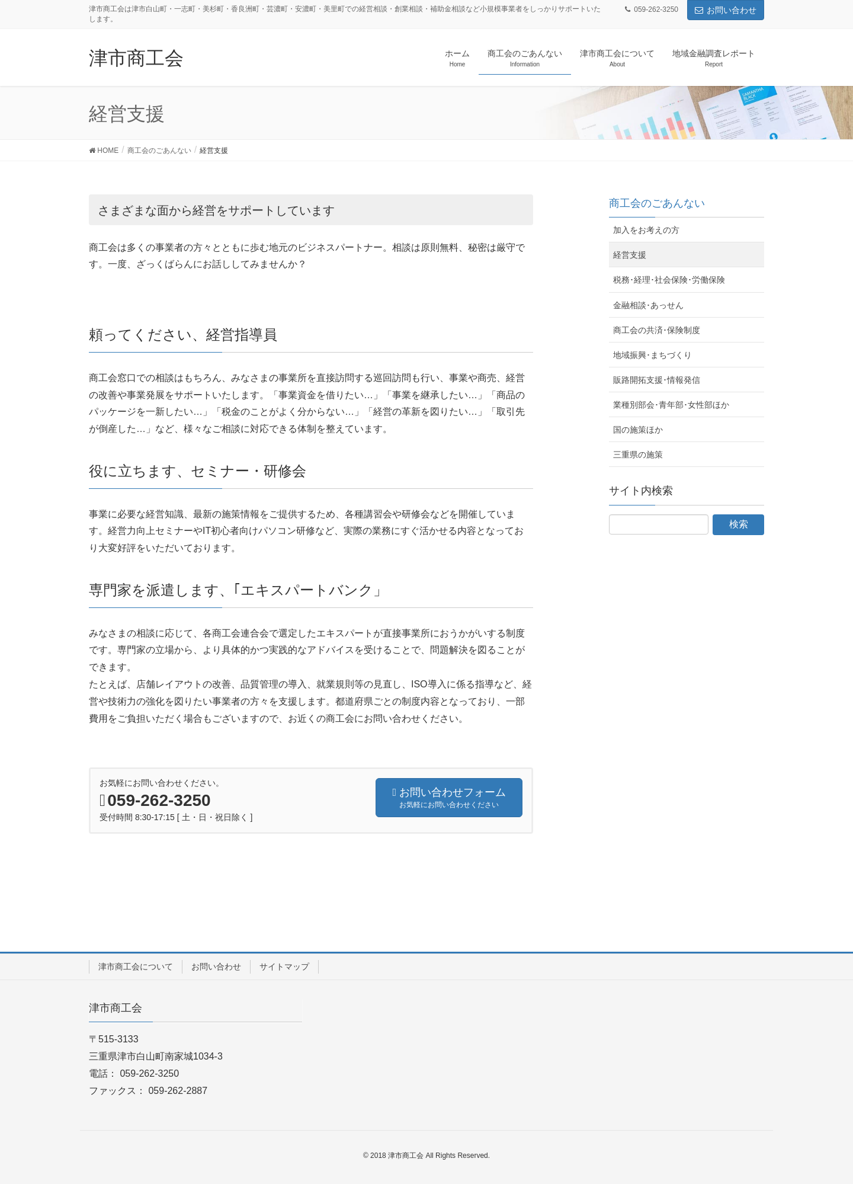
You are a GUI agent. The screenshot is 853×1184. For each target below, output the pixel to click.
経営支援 (629, 255)
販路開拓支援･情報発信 (656, 380)
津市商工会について (135, 966)
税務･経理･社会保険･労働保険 (669, 279)
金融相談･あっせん (648, 305)
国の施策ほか (638, 429)
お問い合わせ (725, 10)
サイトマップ (284, 966)
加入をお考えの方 (646, 230)
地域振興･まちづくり (652, 355)
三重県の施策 (638, 454)
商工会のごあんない (657, 203)
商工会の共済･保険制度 (656, 330)
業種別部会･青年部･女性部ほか (671, 404)
